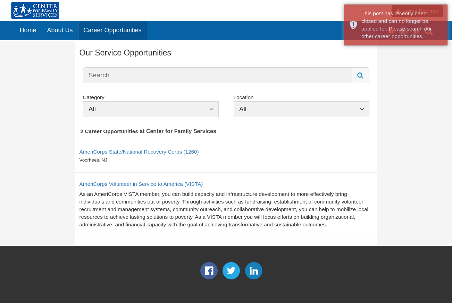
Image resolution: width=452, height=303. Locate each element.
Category (93, 97)
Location (244, 97)
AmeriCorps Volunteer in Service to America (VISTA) (141, 184)
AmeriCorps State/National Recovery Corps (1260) (139, 152)
